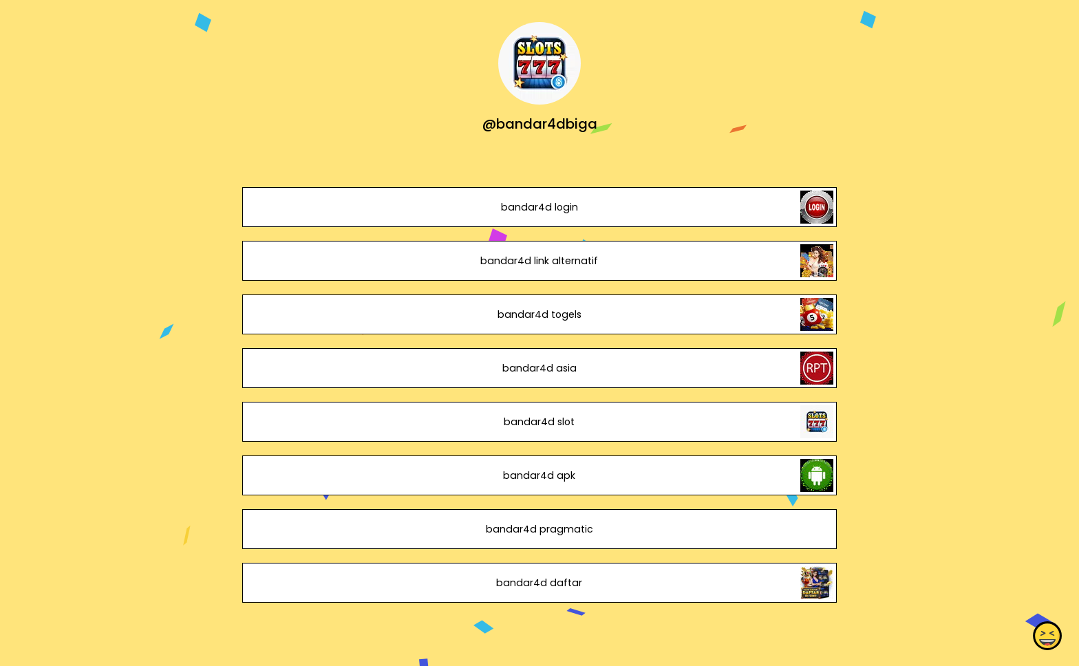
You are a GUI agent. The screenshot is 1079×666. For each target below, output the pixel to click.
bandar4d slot (539, 422)
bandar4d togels (539, 314)
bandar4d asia (539, 368)
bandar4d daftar (539, 583)
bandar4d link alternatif (539, 261)
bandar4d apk (539, 475)
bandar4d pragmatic (539, 529)
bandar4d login (539, 207)
